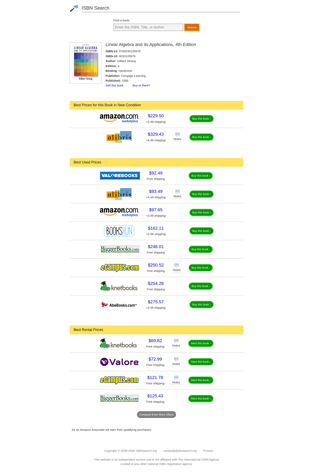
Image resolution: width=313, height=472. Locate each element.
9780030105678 (130, 51)
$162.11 (156, 228)
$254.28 (156, 283)
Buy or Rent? (141, 85)
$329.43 (156, 134)
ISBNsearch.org (146, 450)
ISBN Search (95, 8)
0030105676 (127, 56)
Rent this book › (201, 343)
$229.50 (156, 115)
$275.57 (156, 301)
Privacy (208, 450)
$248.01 (156, 246)
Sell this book (114, 85)
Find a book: (121, 20)
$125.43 (155, 395)
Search (192, 27)
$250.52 (156, 265)
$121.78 (155, 377)
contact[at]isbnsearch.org (180, 450)
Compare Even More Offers (157, 414)
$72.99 (155, 359)
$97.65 (155, 209)
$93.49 (155, 191)
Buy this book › (201, 118)
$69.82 (155, 340)
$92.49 (155, 172)
